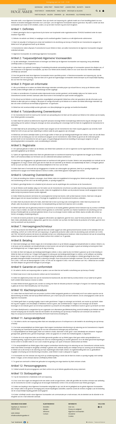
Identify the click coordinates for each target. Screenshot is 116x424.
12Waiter (90, 422)
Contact (45, 414)
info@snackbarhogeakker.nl (20, 415)
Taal (12, 422)
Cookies (71, 416)
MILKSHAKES (58, 14)
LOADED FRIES (70, 7)
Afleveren (46, 411)
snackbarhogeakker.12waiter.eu (58, 38)
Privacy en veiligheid (74, 409)
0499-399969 (15, 413)
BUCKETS (80, 7)
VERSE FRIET (48, 7)
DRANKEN (45, 14)
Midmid (102, 422)
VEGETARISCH (39, 11)
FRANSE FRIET (59, 7)
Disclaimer (71, 414)
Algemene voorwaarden (76, 411)
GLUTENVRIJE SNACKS (71, 14)
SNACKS (87, 7)
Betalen (45, 409)
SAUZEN (37, 14)
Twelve (96, 422)
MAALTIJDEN (61, 11)
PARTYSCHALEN (89, 11)
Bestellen (46, 407)
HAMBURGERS (50, 11)
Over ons (71, 407)
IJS (51, 14)
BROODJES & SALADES (75, 11)
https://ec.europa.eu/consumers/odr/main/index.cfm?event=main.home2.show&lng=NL (39, 314)
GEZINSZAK (39, 7)
